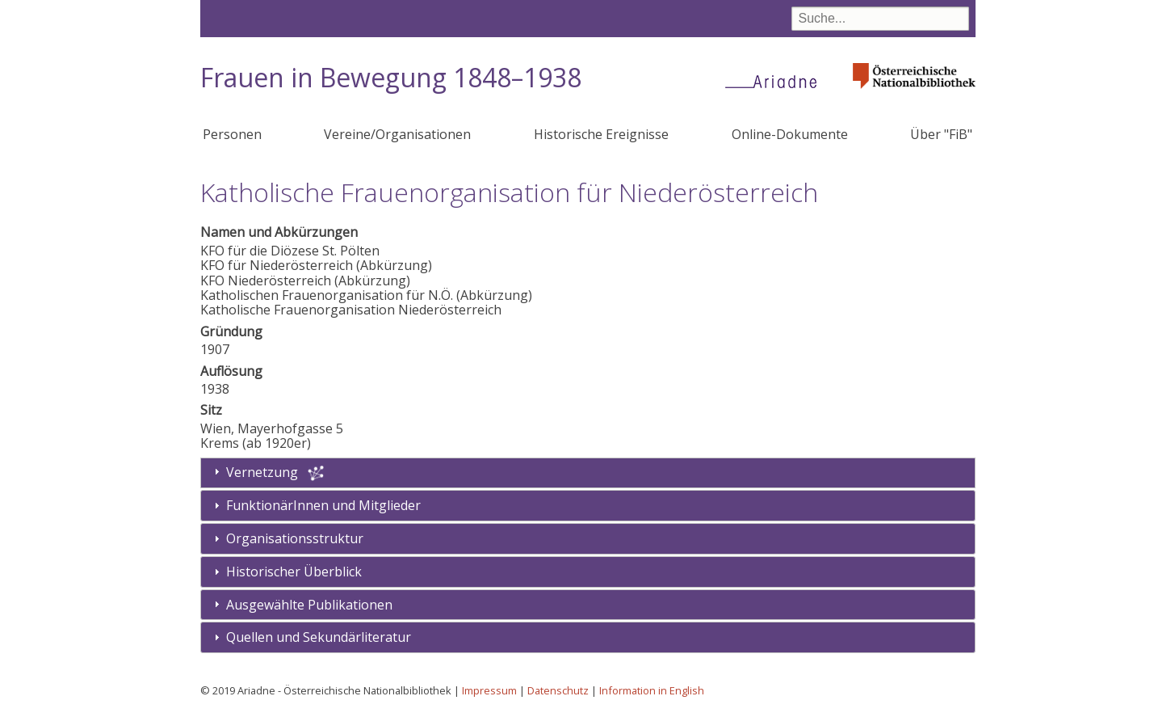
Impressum (489, 690)
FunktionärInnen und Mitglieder (323, 505)
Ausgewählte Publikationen (309, 605)
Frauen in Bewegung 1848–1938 (390, 77)
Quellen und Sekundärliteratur (318, 637)
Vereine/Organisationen (397, 134)
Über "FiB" (941, 134)
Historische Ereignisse (601, 134)
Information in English (651, 690)
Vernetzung (262, 472)
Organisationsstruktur (294, 538)
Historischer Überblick (294, 571)
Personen (232, 134)
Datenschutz (558, 690)
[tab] (588, 505)
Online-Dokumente (790, 134)
